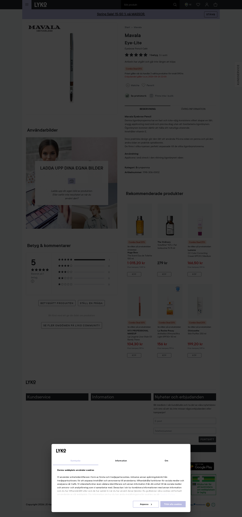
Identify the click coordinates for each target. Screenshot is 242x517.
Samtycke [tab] (75, 460)
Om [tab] (166, 460)
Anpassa (146, 504)
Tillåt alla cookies (173, 504)
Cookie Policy (167, 494)
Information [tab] (121, 460)
